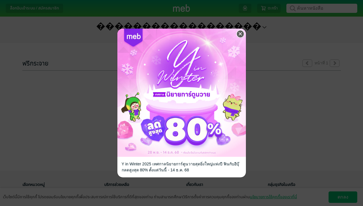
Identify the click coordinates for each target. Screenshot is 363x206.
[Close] (240, 34)
